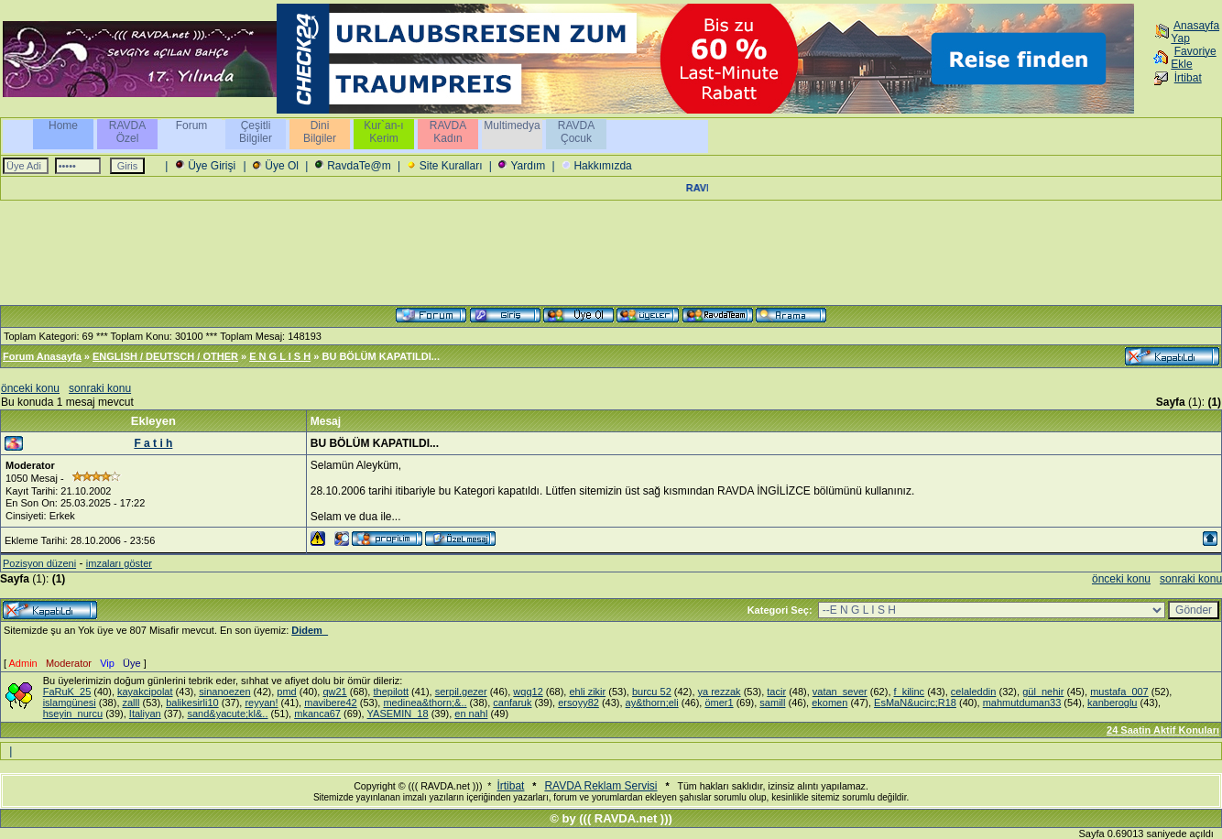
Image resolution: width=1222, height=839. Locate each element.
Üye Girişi (211, 165)
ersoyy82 (578, 702)
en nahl (470, 713)
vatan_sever (840, 691)
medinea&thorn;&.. (424, 702)
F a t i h (153, 443)
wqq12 (527, 691)
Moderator (69, 663)
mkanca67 (317, 713)
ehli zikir (587, 691)
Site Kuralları (451, 165)
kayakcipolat (145, 691)
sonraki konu (100, 388)
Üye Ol (282, 165)
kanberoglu (1112, 702)
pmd (286, 691)
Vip (107, 663)
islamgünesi (69, 702)
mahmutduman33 (1022, 702)
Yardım (527, 165)
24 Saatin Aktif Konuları (1163, 730)
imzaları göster (119, 563)
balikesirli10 (192, 702)
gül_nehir (1043, 691)
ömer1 (718, 702)
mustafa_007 (1119, 691)
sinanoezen (224, 691)
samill (772, 702)
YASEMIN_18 (398, 713)
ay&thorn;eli (652, 702)
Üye (132, 663)
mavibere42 (330, 702)
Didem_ (309, 630)
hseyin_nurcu (73, 713)
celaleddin (974, 691)
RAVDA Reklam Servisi (600, 785)
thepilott (391, 691)
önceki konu (30, 388)
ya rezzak (719, 691)
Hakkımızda (602, 165)
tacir (776, 691)
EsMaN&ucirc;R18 (915, 702)
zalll (131, 702)
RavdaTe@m (359, 165)
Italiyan (145, 713)
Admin (23, 663)
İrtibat (1188, 77)
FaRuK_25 (67, 691)
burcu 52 (651, 691)
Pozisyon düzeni (39, 563)
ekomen (829, 702)
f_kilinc (909, 691)
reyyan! (261, 702)
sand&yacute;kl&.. (227, 713)
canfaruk (512, 702)
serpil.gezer (461, 691)
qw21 (334, 691)
